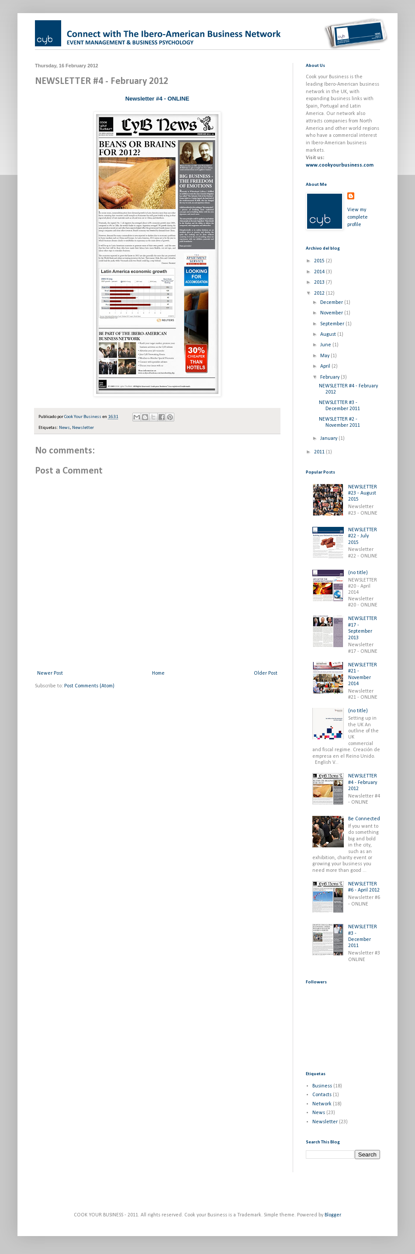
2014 (320, 272)
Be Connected (364, 819)
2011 (320, 452)
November (332, 313)
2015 (320, 261)
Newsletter (83, 427)
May (325, 356)
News (64, 427)
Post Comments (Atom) (89, 686)
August (328, 334)
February (330, 377)
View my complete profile (357, 217)
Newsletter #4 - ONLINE (157, 98)
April (326, 366)
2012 (320, 293)
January (329, 438)
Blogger (333, 1215)
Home (158, 673)
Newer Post (50, 673)
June (326, 345)
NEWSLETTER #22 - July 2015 (362, 536)
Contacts (322, 1094)
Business (322, 1086)
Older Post (265, 673)
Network (322, 1104)
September (333, 324)
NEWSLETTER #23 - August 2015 (362, 493)
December (332, 302)
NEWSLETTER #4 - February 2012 (362, 782)
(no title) (358, 572)
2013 (320, 282)
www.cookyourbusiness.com (340, 165)
